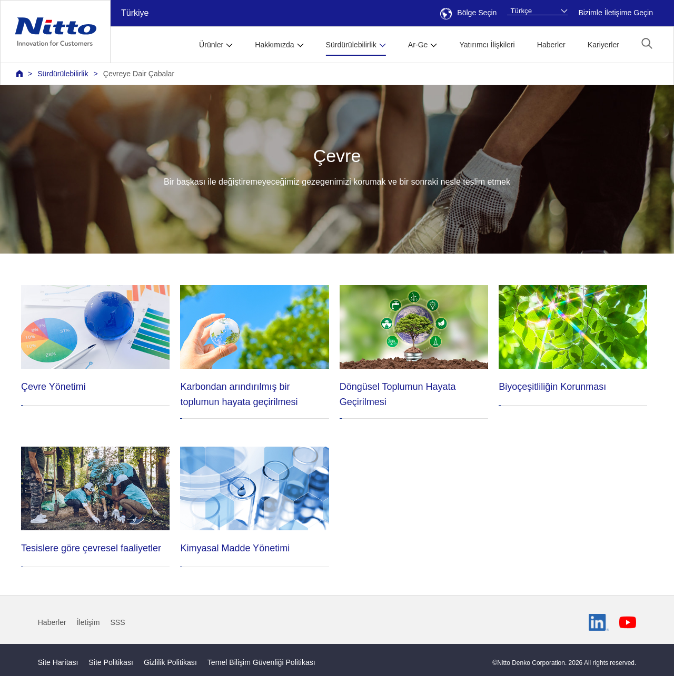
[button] (646, 43)
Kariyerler (603, 45)
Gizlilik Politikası (170, 662)
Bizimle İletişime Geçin (615, 12)
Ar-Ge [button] (418, 45)
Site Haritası (58, 662)
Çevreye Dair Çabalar (138, 73)
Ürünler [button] (211, 45)
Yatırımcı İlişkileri (486, 45)
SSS (117, 622)
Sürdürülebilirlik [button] (351, 45)
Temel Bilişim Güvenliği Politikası (261, 662)
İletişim (88, 622)
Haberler (551, 45)
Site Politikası (110, 662)
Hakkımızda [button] (274, 45)
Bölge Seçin (468, 12)
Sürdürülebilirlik (62, 73)
